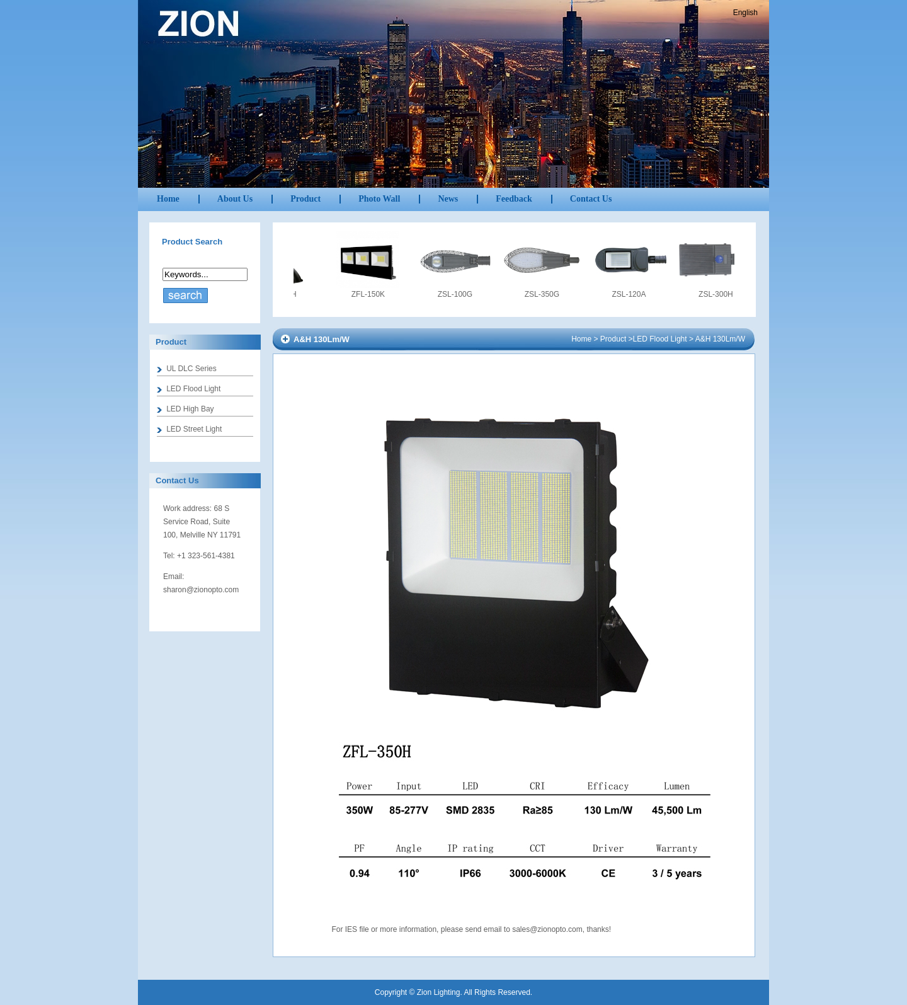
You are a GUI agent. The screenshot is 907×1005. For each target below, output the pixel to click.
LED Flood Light (660, 339)
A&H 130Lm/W (720, 339)
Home (168, 199)
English (745, 12)
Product (613, 339)
